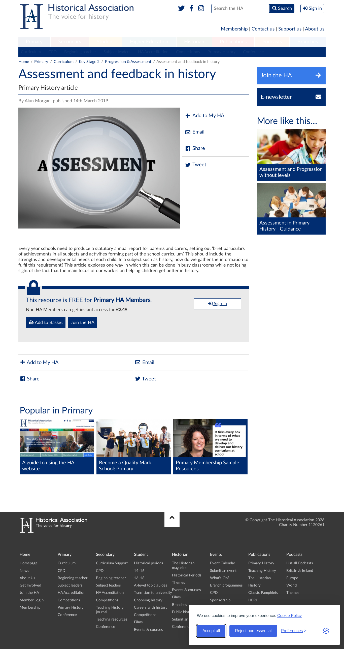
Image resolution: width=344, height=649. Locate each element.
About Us (27, 578)
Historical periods (148, 563)
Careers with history (150, 607)
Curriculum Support (112, 563)
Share (195, 148)
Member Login (32, 600)
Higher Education (149, 41)
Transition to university (153, 593)
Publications (233, 41)
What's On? (219, 578)
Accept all (211, 631)
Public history (183, 612)
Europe (292, 578)
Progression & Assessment (128, 62)
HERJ (252, 600)
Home (23, 62)
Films (138, 622)
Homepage (29, 563)
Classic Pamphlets (263, 593)
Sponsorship (220, 600)
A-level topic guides (150, 585)
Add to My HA (204, 115)
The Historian (259, 578)
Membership (234, 29)
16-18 (139, 578)
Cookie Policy (289, 615)
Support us (289, 29)
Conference (253, 52)
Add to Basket (46, 322)
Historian (194, 41)
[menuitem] (34, 42)
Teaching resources (111, 619)
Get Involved (30, 585)
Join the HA (82, 322)
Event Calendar (222, 563)
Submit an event (185, 619)
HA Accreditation (153, 52)
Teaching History (262, 571)
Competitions (188, 52)
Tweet (195, 165)
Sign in (217, 303)
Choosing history (148, 600)
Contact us (263, 29)
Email (194, 132)
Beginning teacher (80, 52)
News (24, 571)
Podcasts (272, 41)
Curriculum (31, 52)
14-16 (139, 571)
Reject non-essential (253, 631)
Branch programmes (226, 585)
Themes (178, 583)
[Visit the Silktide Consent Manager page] (326, 631)
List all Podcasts (299, 563)
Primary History (221, 52)
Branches (307, 41)
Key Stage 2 (89, 62)
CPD (52, 52)
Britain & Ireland (299, 571)
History (254, 585)
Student (105, 41)
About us (314, 29)
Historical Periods (186, 575)
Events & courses (148, 630)
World (291, 585)
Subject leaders (117, 52)
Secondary (69, 41)
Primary (34, 41)
